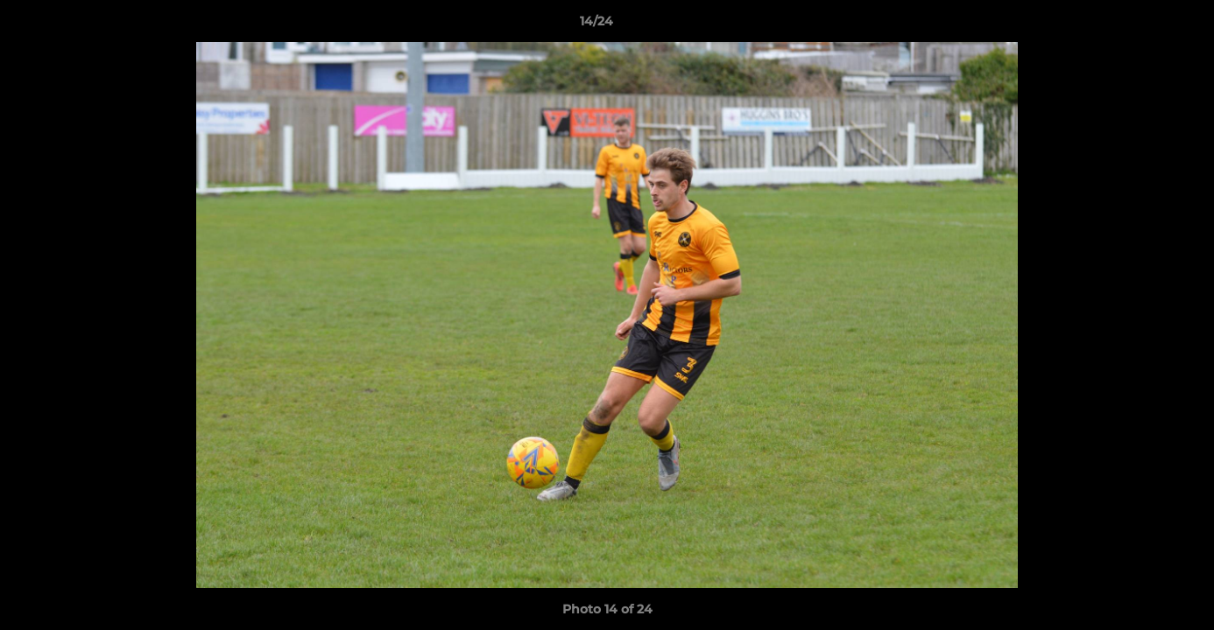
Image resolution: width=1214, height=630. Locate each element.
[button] (1140, 25)
